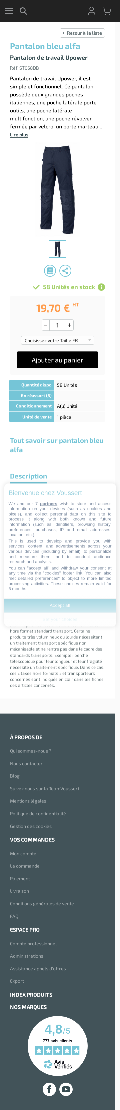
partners (48, 503)
